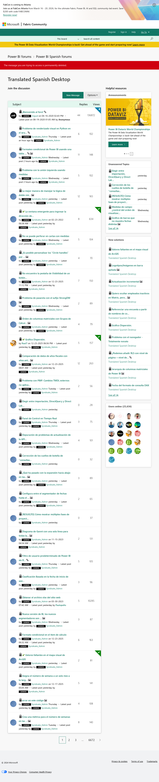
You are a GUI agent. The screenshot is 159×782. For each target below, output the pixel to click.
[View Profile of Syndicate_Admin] (40, 136)
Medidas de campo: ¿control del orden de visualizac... (121, 210)
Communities (94, 24)
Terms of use (137, 761)
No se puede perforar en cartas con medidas (45, 236)
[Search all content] (118, 39)
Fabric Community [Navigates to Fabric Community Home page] (35, 24)
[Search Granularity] (68, 39)
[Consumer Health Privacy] (40, 772)
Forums (53, 24)
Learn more (139, 44)
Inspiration (67, 24)
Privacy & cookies (119, 761)
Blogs (107, 24)
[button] (73, 95)
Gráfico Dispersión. (35, 339)
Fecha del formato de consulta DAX (130, 385)
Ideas (80, 24)
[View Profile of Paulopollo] (61, 605)
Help (134, 32)
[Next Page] (99, 740)
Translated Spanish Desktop (122, 257)
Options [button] (92, 95)
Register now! (10, 14)
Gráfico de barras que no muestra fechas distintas (121, 221)
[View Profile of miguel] (35, 115)
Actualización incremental (126, 281)
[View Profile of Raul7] (24, 343)
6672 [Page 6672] (92, 740)
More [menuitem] (118, 24)
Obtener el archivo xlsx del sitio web (41, 597)
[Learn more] (118, 144)
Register (112, 32)
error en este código (33, 700)
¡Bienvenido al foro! (33, 112)
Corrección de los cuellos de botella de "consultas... (121, 188)
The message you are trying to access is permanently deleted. (35, 65)
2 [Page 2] (69, 740)
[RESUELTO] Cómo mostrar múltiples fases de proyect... (119, 199)
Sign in (124, 32)
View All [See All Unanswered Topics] (113, 228)
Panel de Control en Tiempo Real (39, 418)
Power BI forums (19, 56)
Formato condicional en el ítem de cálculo (44, 634)
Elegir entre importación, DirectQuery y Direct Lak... (119, 175)
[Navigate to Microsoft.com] (10, 24)
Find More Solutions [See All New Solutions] (113, 395)
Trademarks (152, 761)
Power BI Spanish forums (54, 56)
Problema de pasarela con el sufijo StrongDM (46, 297)
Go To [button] (144, 32)
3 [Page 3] (76, 740)
